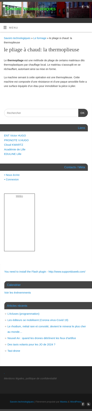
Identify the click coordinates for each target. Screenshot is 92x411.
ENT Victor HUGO (15, 135)
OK (81, 113)
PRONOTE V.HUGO (16, 140)
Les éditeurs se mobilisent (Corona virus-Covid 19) (38, 320)
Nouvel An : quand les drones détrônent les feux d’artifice (42, 338)
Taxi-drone (14, 350)
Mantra (63, 401)
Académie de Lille (14, 149)
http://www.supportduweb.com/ (67, 271)
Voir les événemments (17, 292)
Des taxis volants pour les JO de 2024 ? (31, 344)
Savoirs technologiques (30, 8)
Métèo (19, 196)
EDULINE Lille (12, 153)
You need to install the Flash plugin (25, 271)
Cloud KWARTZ (13, 144)
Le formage (40, 38)
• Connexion (11, 179)
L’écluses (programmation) (24, 313)
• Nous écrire (12, 174)
